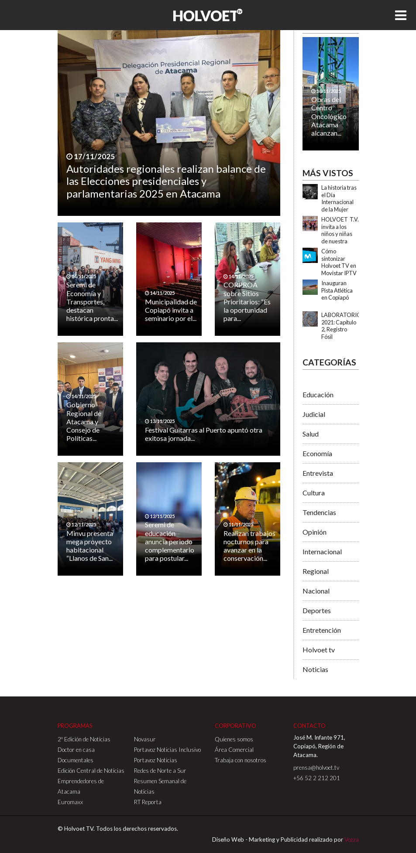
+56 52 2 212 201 (316, 778)
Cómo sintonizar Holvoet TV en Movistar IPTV (339, 262)
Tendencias (319, 512)
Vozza (351, 839)
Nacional (316, 591)
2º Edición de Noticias (84, 739)
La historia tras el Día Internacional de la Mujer (339, 198)
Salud (311, 434)
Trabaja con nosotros (240, 760)
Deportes (317, 610)
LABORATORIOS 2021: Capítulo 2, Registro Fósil (342, 325)
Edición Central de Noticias (91, 770)
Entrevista (318, 473)
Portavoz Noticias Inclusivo (167, 749)
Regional (316, 571)
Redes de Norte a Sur (160, 770)
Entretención (322, 630)
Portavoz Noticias (155, 760)
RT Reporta (148, 801)
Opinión (315, 532)
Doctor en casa (76, 749)
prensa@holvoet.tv (316, 767)
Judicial (314, 414)
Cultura (314, 492)
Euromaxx (70, 801)
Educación (318, 394)
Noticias (315, 669)
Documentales (75, 760)
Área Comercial (234, 749)
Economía (317, 453)
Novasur (145, 739)
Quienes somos (234, 739)
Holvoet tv (319, 649)
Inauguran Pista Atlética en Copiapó (337, 290)
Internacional (322, 551)
